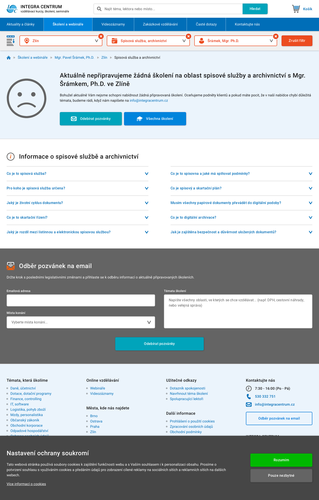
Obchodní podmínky (186, 432)
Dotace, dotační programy (30, 393)
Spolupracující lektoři (186, 399)
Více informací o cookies (26, 484)
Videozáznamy (101, 393)
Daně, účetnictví (23, 388)
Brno (94, 416)
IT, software (19, 404)
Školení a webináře (33, 57)
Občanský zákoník (24, 420)
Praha (94, 426)
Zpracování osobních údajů (191, 426)
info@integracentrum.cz (149, 100)
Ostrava (96, 421)
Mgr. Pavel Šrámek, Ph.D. (74, 57)
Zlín (104, 57)
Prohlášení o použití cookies (192, 421)
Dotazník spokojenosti (187, 388)
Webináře (97, 388)
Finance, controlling (25, 399)
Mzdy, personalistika (26, 415)
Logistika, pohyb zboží (28, 409)
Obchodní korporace (26, 425)
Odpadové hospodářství (29, 431)
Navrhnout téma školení (189, 393)
